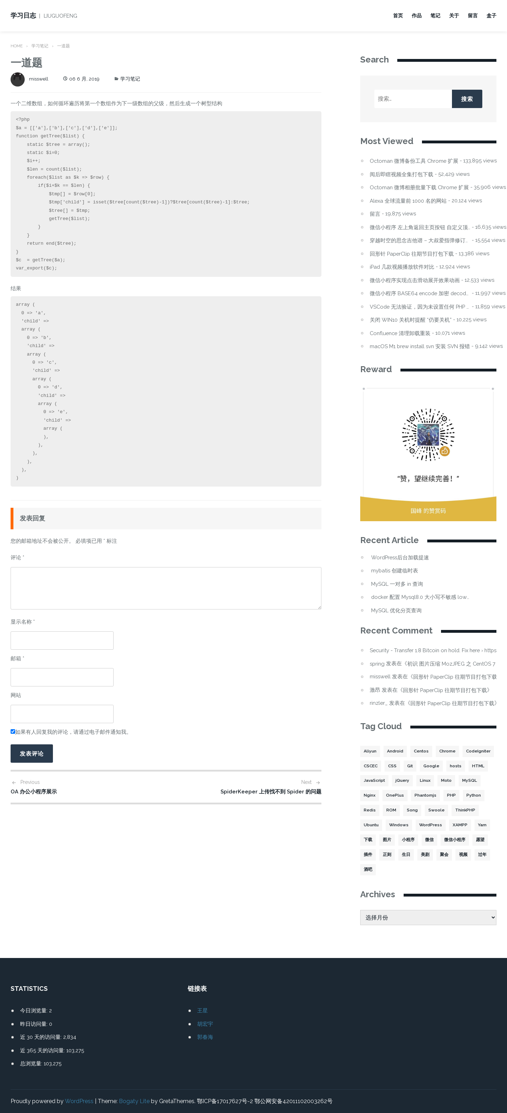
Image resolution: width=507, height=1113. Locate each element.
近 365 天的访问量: (43, 1050)
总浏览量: (32, 1063)
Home (17, 45)
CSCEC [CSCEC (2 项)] (407, 765)
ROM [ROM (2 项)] (436, 810)
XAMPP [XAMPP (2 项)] (371, 840)
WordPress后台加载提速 (400, 557)
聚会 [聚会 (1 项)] (368, 869)
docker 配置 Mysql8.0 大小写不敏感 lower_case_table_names (421, 597)
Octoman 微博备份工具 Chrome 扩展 (415, 160)
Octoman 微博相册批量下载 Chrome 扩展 (420, 187)
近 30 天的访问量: (41, 1037)
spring (377, 663)
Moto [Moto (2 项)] (369, 795)
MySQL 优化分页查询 (396, 610)
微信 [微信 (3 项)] (474, 840)
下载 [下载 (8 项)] (413, 840)
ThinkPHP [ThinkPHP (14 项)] (374, 825)
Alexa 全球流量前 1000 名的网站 (408, 200)
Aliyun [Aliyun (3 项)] (370, 751)
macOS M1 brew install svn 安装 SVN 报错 (420, 346)
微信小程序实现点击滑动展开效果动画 (415, 280)
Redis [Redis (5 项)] (415, 810)
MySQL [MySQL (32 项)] (393, 795)
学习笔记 (40, 45)
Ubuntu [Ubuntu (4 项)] (402, 825)
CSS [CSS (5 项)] (429, 765)
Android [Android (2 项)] (395, 751)
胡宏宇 (205, 1024)
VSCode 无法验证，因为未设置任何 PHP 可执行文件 (420, 306)
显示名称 (23, 622)
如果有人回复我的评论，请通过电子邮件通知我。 (71, 732)
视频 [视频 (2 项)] (387, 869)
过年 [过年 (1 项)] (406, 869)
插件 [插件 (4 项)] (419, 854)
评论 (17, 557)
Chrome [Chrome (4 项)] (448, 751)
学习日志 (23, 15)
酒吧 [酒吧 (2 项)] (425, 869)
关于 (454, 15)
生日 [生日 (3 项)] (457, 854)
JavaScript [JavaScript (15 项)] (420, 780)
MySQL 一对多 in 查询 (397, 584)
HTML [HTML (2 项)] (392, 780)
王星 (202, 1010)
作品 (417, 15)
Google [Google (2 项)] (469, 765)
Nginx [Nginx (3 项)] (417, 795)
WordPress (79, 1101)
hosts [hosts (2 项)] (369, 780)
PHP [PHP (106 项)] (368, 810)
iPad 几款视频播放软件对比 (402, 266)
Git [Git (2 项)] (448, 765)
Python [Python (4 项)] (390, 810)
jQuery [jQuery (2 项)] (448, 780)
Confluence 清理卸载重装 (401, 333)
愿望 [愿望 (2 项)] (400, 854)
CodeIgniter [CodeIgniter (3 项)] (376, 765)
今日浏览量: (34, 1010)
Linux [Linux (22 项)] (471, 780)
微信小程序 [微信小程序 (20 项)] (374, 854)
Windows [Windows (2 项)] (430, 825)
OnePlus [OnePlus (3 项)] (442, 795)
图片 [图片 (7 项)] (432, 840)
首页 (398, 15)
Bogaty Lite (134, 1101)
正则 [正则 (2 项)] (438, 854)
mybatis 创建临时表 (394, 570)
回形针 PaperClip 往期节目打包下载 (412, 253)
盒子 (491, 15)
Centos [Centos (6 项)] (421, 751)
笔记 (435, 15)
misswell (30, 79)
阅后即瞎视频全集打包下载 (401, 174)
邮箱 (17, 658)
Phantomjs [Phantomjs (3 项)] (472, 795)
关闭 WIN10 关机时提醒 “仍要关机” (411, 319)
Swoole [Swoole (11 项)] (481, 810)
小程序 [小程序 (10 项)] (453, 840)
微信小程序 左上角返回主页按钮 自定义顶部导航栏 (420, 227)
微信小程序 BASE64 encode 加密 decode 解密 (420, 293)
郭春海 (205, 1037)
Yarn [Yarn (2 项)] (393, 840)
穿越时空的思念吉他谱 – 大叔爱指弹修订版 (420, 240)
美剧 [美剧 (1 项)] (476, 854)
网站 (16, 695)
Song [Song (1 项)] (457, 810)
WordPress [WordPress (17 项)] (462, 825)
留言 (473, 15)
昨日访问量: (34, 1024)
